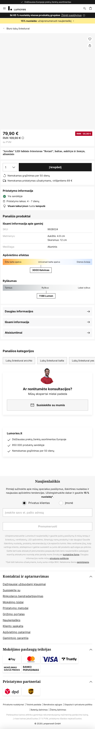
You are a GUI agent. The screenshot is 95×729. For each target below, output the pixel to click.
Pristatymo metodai (15, 608)
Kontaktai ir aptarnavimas (26, 576)
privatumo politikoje (59, 558)
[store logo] (19, 8)
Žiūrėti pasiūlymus (71, 15)
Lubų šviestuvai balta (52, 360)
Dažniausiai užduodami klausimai (24, 584)
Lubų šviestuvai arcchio (19, 360)
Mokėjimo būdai (13, 602)
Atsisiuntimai (13, 332)
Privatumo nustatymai (13, 704)
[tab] (47, 607)
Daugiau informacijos (19, 311)
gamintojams (83, 562)
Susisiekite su (11, 590)
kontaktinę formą (71, 554)
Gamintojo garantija (15, 638)
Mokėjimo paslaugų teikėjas (27, 649)
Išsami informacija (17, 322)
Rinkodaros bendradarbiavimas (23, 596)
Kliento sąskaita (13, 626)
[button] (89, 39)
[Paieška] (84, 8)
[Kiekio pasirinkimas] (10, 167)
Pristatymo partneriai (22, 681)
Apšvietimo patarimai (16, 632)
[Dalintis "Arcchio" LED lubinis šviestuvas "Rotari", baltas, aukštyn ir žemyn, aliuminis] (89, 45)
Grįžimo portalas (14, 614)
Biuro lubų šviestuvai (18, 28)
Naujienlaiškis (11, 620)
